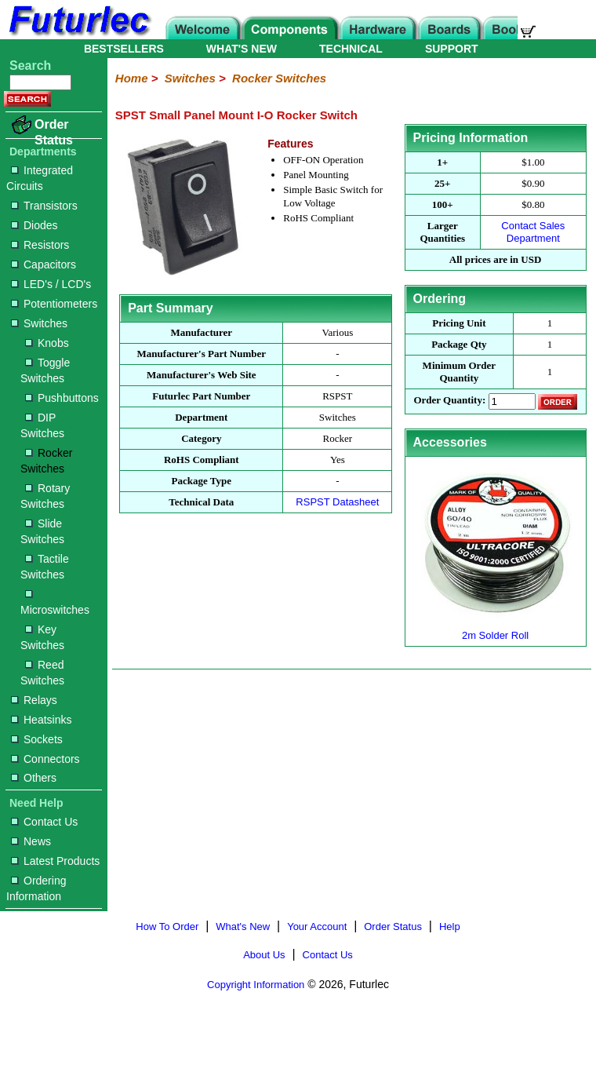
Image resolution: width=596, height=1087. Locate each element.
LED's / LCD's (51, 284)
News (31, 841)
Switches (39, 323)
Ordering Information (36, 888)
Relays (34, 700)
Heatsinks (41, 719)
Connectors (45, 759)
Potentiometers (54, 303)
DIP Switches (42, 425)
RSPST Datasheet (337, 502)
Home (131, 78)
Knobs (47, 343)
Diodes (34, 225)
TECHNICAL (351, 48)
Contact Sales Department (533, 232)
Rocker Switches (46, 461)
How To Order (167, 926)
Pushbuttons (62, 398)
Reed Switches (42, 672)
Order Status (54, 132)
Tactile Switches (44, 567)
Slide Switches (42, 531)
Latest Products (55, 861)
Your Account (317, 926)
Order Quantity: (449, 401)
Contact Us (44, 821)
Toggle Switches (45, 370)
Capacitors (43, 264)
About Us (264, 955)
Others (33, 777)
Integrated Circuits (39, 178)
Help (449, 926)
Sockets (37, 739)
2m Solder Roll (495, 629)
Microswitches (54, 603)
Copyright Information (255, 984)
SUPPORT (451, 48)
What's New (243, 926)
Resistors (40, 245)
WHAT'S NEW (241, 48)
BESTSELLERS (124, 48)
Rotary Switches (45, 496)
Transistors (44, 205)
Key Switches (42, 637)
